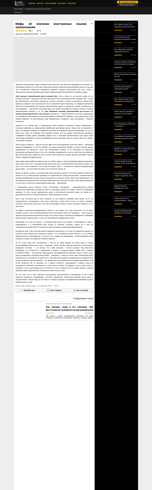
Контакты (62, 3)
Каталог (40, 3)
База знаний (50, 3)
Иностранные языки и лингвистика (38, 9)
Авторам (72, 3)
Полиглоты (18, 12)
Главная (31, 3)
